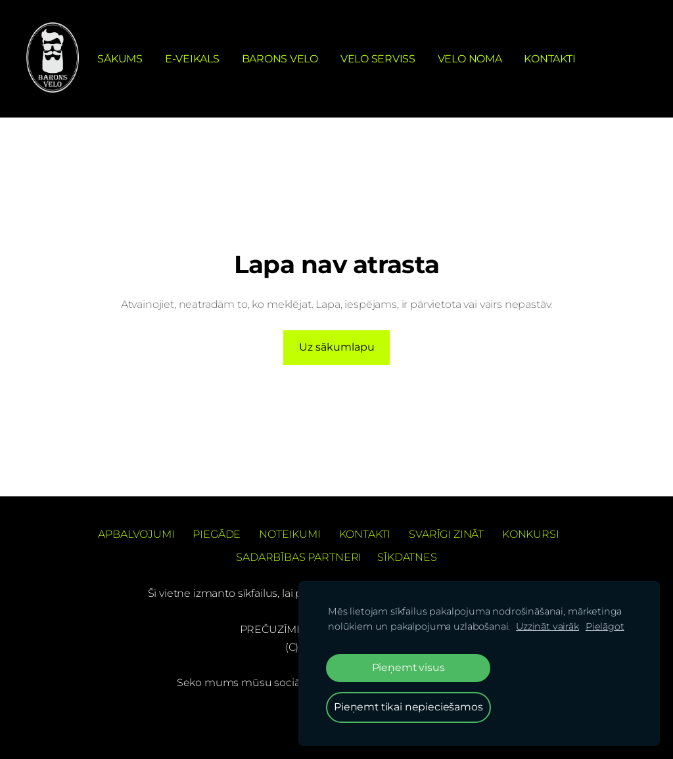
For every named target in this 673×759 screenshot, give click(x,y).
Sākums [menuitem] (120, 59)
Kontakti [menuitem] (549, 59)
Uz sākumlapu (337, 347)
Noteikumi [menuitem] (290, 534)
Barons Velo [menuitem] (280, 59)
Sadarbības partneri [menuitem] (298, 557)
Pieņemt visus (408, 667)
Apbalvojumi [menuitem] (136, 534)
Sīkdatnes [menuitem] (407, 557)
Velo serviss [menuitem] (377, 59)
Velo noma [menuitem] (470, 59)
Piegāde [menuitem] (217, 534)
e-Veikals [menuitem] (192, 59)
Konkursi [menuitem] (530, 534)
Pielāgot (605, 626)
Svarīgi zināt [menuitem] (446, 534)
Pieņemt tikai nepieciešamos (408, 707)
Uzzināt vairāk (547, 626)
